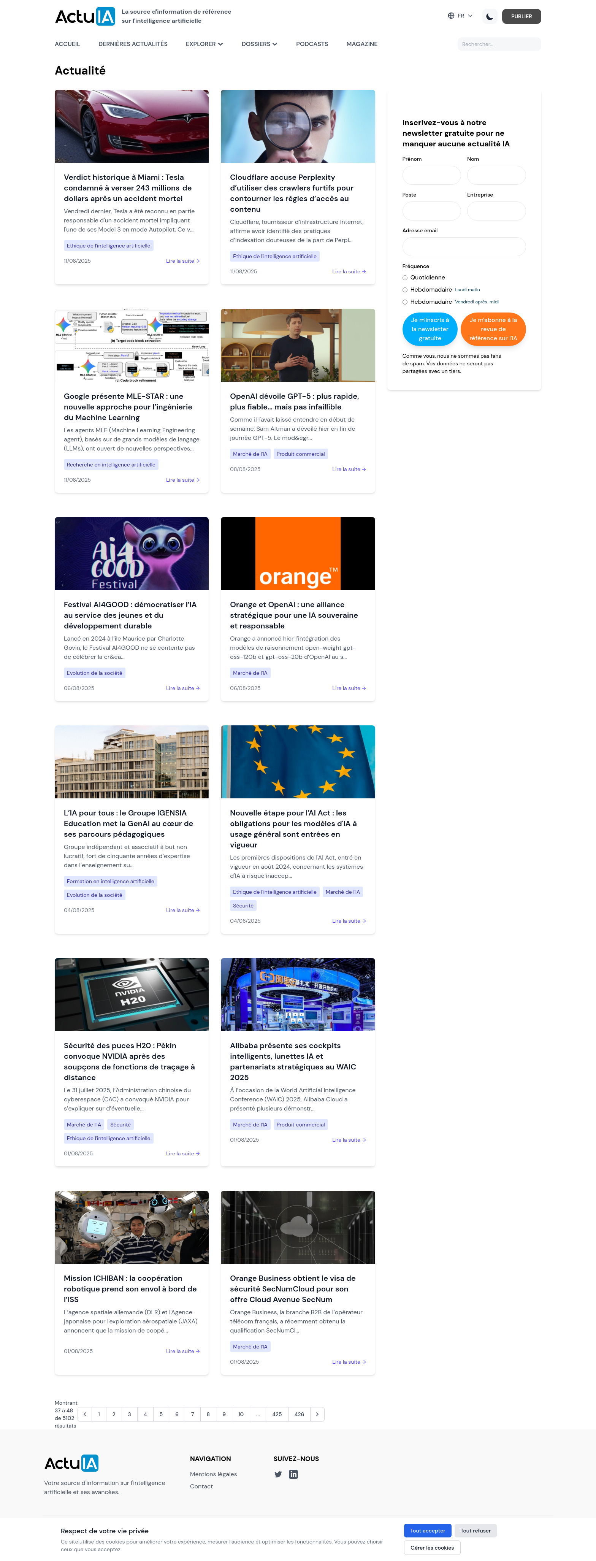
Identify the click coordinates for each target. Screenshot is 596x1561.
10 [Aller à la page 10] (241, 1414)
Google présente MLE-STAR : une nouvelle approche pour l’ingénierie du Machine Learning (128, 406)
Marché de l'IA (250, 454)
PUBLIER (521, 16)
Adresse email (420, 230)
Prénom (412, 158)
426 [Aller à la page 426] (299, 1414)
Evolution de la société (94, 672)
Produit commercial (301, 454)
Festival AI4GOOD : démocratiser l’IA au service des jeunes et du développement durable (130, 615)
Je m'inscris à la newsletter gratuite (430, 329)
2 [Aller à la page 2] (114, 1414)
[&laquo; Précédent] (85, 1414)
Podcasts (312, 44)
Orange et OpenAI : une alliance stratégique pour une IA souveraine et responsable (294, 615)
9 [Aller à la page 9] (224, 1414)
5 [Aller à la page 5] (161, 1414)
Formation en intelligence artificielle (110, 881)
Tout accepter (427, 1530)
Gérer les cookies (432, 1547)
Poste (410, 194)
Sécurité (243, 905)
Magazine (362, 44)
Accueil (67, 44)
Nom (473, 158)
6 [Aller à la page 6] (177, 1414)
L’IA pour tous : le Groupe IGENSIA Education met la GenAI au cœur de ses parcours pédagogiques (128, 823)
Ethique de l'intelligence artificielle (109, 245)
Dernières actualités (133, 44)
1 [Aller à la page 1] (99, 1414)
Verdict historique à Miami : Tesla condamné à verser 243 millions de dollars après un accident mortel (128, 187)
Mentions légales (213, 1474)
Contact (201, 1486)
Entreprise (480, 194)
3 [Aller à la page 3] (129, 1414)
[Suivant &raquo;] (317, 1414)
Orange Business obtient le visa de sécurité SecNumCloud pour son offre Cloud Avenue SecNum (293, 1288)
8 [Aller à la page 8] (208, 1414)
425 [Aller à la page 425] (277, 1414)
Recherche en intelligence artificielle (111, 464)
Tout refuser (476, 1530)
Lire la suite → (183, 260)
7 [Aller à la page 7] (192, 1414)
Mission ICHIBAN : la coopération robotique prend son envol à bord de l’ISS (130, 1288)
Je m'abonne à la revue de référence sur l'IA (493, 329)
